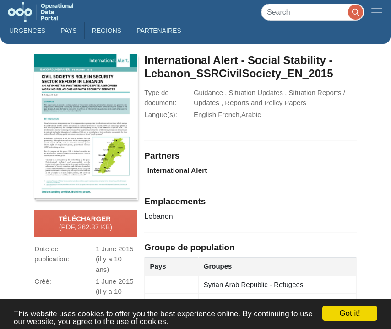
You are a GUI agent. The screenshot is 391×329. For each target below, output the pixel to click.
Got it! (349, 313)
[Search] (312, 12)
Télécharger (86, 223)
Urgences (27, 30)
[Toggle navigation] (376, 12)
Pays (68, 30)
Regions (107, 30)
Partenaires (158, 30)
